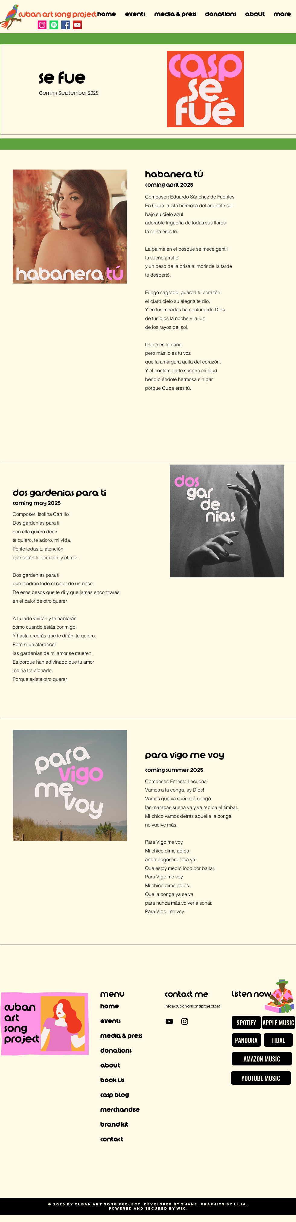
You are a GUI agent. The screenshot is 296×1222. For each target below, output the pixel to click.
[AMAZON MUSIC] (262, 1058)
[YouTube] (77, 25)
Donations (115, 1051)
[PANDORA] (246, 1040)
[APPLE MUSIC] (278, 1022)
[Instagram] (42, 25)
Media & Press (121, 1036)
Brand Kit (114, 1124)
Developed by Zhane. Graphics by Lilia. (196, 1204)
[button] (175, 15)
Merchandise (120, 1110)
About (110, 1065)
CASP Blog (114, 1095)
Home (109, 1006)
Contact (111, 1139)
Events (110, 1021)
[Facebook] (65, 25)
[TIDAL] (278, 1040)
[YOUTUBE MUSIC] (261, 1078)
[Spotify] (53, 25)
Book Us (112, 1080)
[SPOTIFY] (246, 1022)
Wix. (182, 1208)
